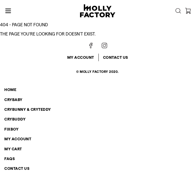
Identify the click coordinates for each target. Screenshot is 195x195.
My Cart (13, 149)
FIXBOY (11, 129)
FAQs (9, 159)
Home (10, 89)
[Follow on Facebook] (91, 45)
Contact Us (115, 57)
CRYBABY (13, 100)
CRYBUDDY (14, 119)
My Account (80, 57)
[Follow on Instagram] (104, 45)
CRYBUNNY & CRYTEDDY (27, 109)
